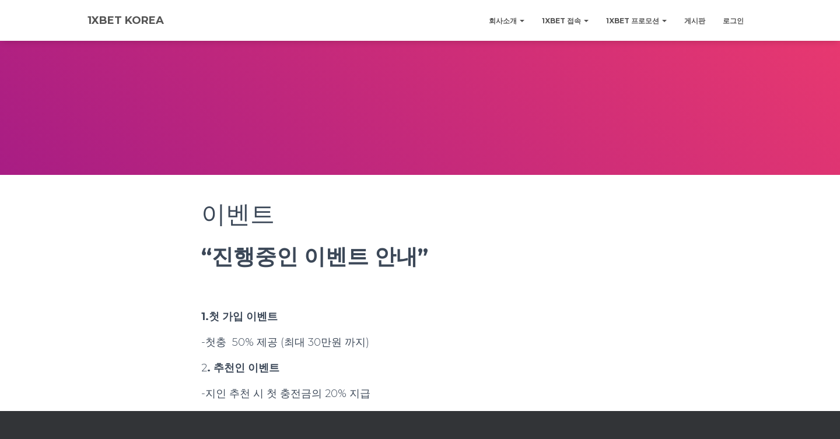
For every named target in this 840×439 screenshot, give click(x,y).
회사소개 (506, 20)
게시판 (694, 20)
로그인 (733, 20)
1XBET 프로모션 (636, 20)
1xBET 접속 (565, 20)
